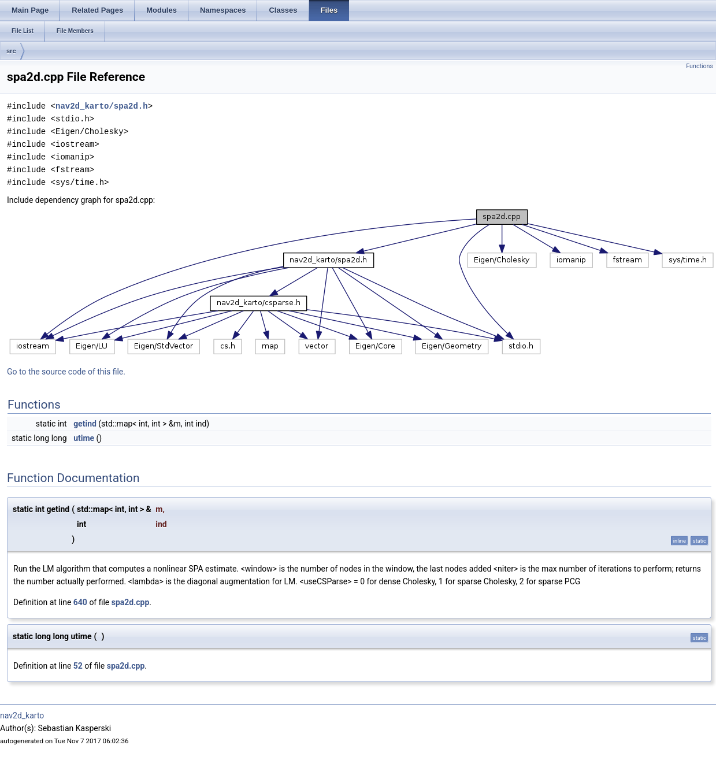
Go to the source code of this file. (66, 371)
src (11, 50)
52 (78, 665)
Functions (699, 66)
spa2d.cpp (131, 602)
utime (83, 438)
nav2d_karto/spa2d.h (101, 106)
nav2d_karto (22, 715)
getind (85, 423)
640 (80, 602)
